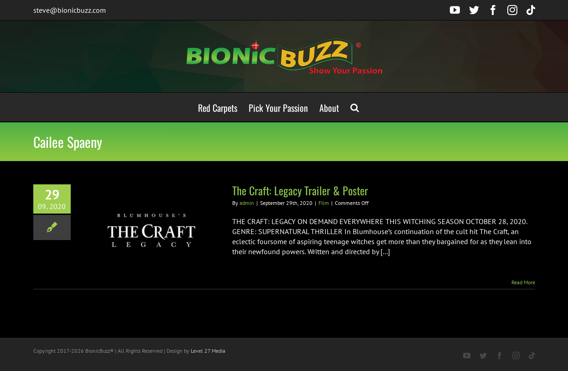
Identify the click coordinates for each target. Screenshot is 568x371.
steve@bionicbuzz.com (69, 10)
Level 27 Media (208, 350)
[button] (354, 107)
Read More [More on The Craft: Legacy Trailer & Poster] (523, 282)
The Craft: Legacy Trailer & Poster (300, 190)
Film (323, 202)
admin (247, 202)
